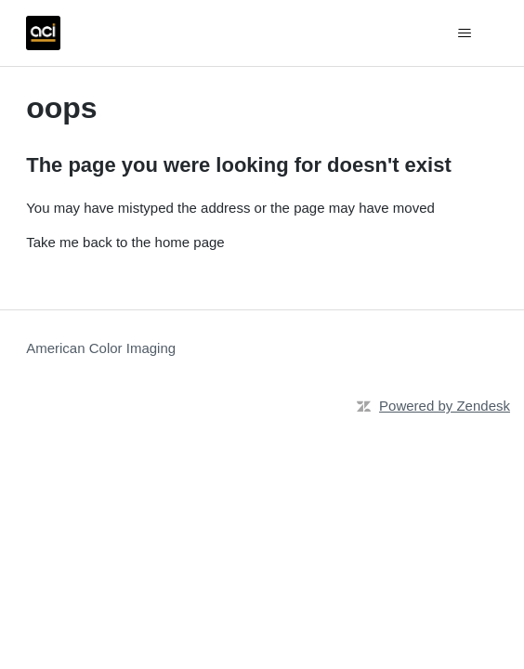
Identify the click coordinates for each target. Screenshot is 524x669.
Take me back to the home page (125, 242)
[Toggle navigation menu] (465, 33)
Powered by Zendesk (444, 405)
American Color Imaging (101, 348)
